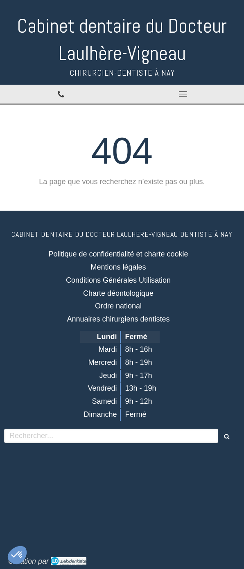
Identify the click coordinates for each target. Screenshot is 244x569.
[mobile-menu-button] (183, 94)
